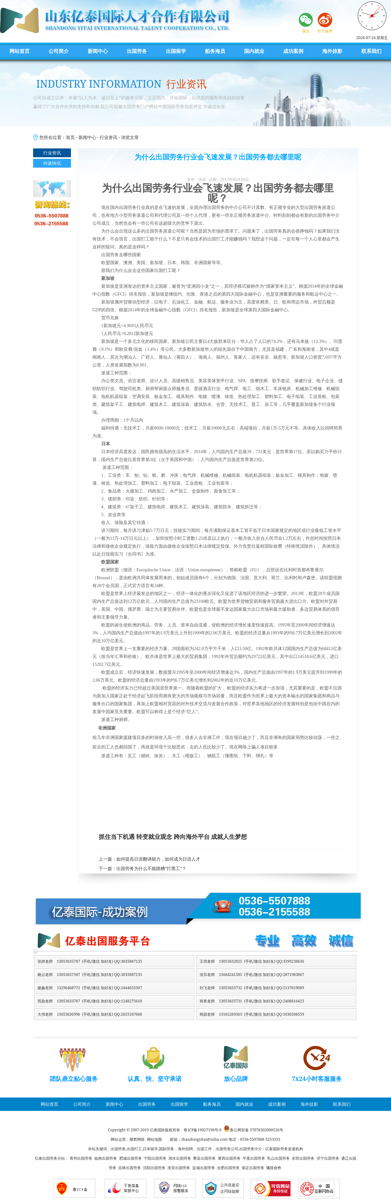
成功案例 (293, 51)
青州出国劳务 (81, 1158)
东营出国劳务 (303, 1158)
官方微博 (324, 31)
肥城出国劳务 (130, 1158)
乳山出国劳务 (278, 1158)
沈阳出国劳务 (154, 1167)
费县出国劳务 (204, 1158)
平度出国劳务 (253, 1158)
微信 (306, 31)
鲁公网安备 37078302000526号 (256, 1130)
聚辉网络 (137, 1139)
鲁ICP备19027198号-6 (202, 1130)
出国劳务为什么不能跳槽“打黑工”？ (151, 868)
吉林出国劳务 (129, 1167)
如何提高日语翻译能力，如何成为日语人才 (158, 859)
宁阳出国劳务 (155, 1158)
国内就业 (254, 51)
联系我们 (371, 51)
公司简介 (59, 51)
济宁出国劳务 (328, 1158)
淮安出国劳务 (178, 1167)
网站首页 (19, 51)
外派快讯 (52, 163)
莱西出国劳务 (229, 1158)
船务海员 (215, 51)
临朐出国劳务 (105, 1158)
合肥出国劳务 (228, 1167)
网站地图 (154, 1139)
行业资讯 (108, 137)
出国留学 (176, 51)
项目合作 (273, 1167)
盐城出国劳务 (203, 1167)
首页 (70, 137)
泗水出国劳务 (179, 1158)
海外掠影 (332, 51)
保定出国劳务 (253, 1167)
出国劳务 (137, 51)
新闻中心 (98, 51)
